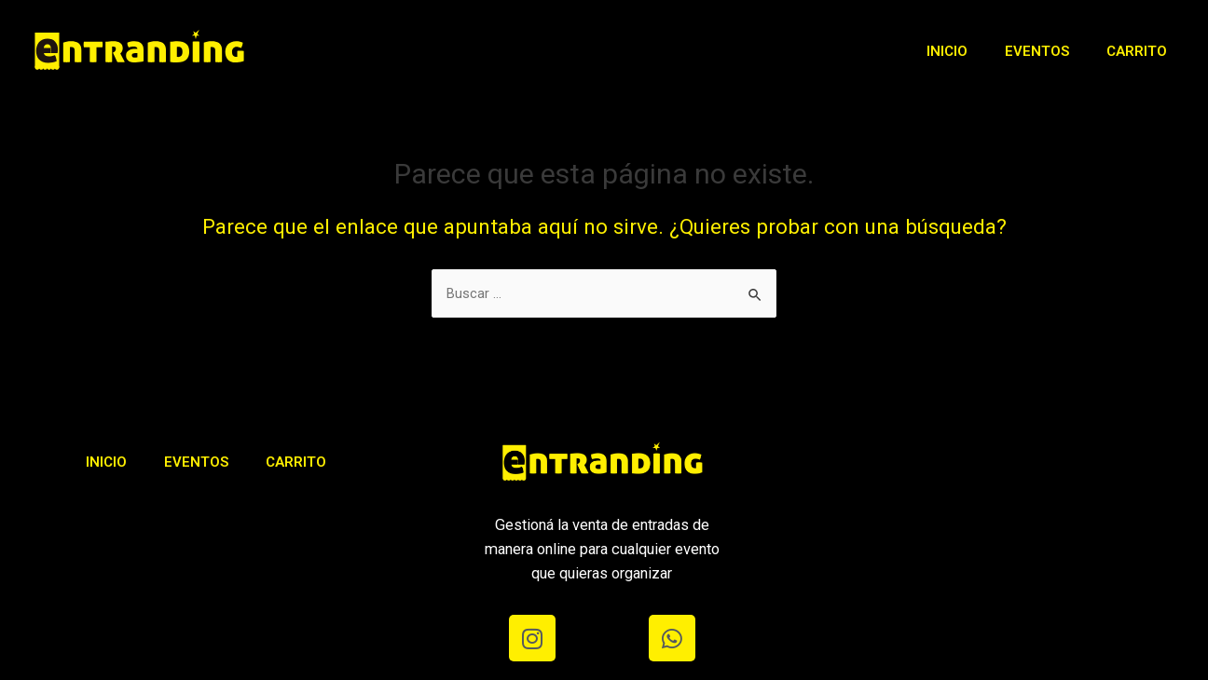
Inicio (947, 51)
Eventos (1037, 51)
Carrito (1136, 51)
